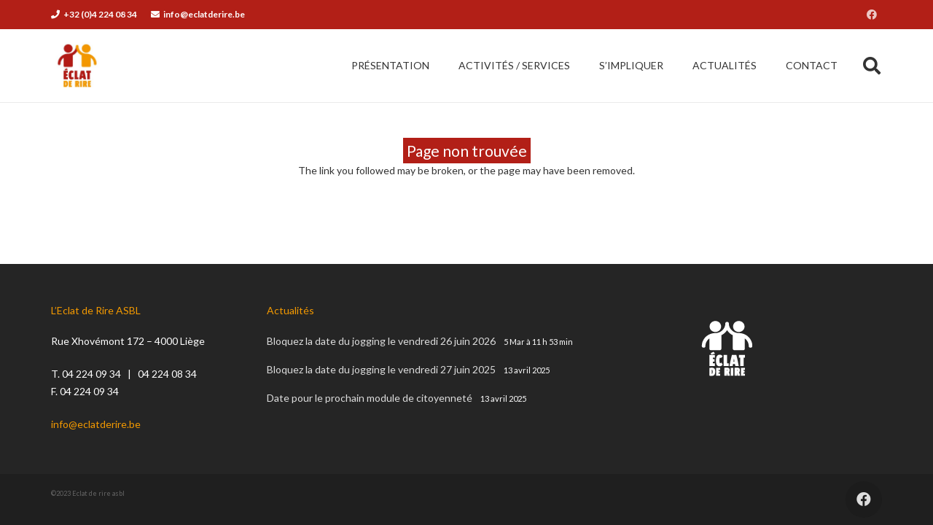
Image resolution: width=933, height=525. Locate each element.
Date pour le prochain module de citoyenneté (369, 398)
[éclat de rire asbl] (77, 65)
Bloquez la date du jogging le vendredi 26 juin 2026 (381, 341)
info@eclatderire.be (96, 424)
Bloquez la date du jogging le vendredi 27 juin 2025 (381, 369)
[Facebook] (872, 14)
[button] (871, 65)
